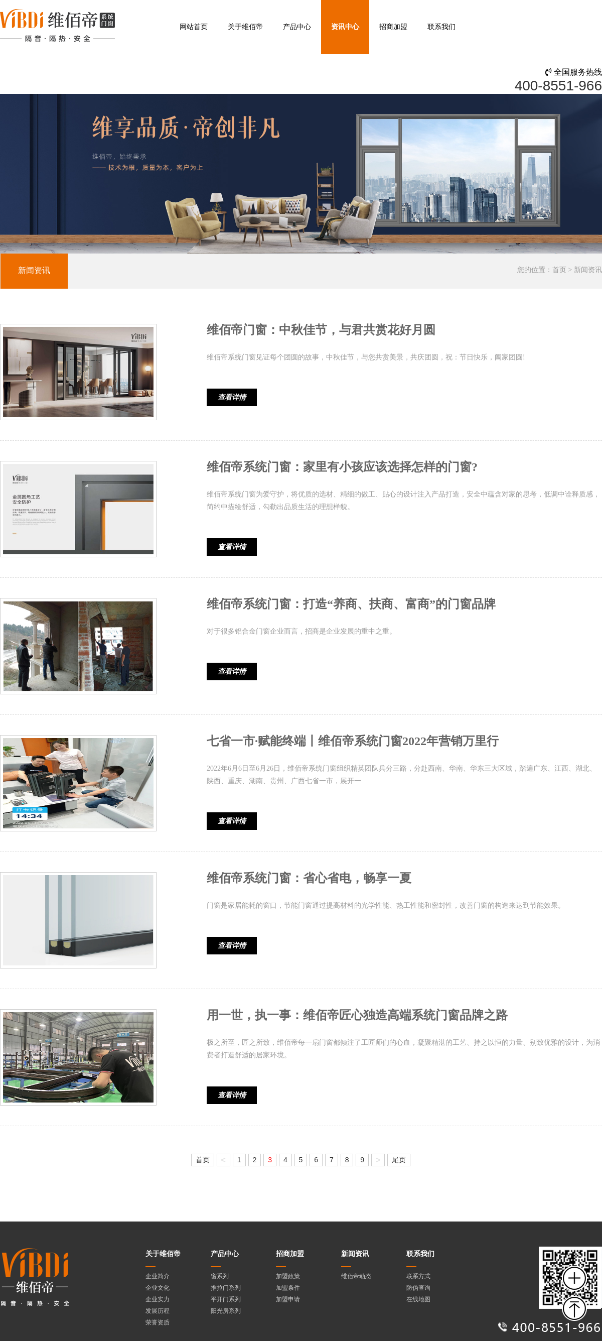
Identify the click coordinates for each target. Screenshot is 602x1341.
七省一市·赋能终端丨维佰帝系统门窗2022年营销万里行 (353, 741)
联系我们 (441, 27)
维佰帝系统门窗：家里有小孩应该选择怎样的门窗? (342, 466)
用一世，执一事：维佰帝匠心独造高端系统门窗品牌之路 (357, 1015)
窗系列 (220, 1276)
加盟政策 (288, 1276)
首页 (559, 270)
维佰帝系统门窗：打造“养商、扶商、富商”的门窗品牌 (351, 604)
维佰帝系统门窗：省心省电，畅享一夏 (309, 878)
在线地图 (418, 1299)
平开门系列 (226, 1299)
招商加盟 (393, 27)
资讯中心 (345, 27)
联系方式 (418, 1276)
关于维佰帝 (245, 27)
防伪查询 (418, 1287)
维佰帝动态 (356, 1276)
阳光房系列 (226, 1310)
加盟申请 (288, 1299)
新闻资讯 (34, 270)
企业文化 (157, 1287)
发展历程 (157, 1310)
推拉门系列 (226, 1287)
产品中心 (297, 27)
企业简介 (157, 1276)
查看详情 (232, 397)
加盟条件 (288, 1287)
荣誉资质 (157, 1322)
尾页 (399, 1160)
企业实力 (157, 1299)
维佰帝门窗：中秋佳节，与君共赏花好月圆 (321, 329)
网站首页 (194, 27)
